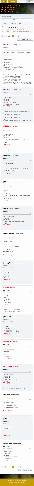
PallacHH (7, 208)
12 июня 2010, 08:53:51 (8, 186)
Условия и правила (17, 480)
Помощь (10, 480)
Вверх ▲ (24, 480)
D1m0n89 (7, 317)
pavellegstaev (9, 233)
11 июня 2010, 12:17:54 (8, 130)
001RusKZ (7, 126)
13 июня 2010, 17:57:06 (8, 237)
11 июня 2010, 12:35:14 (8, 160)
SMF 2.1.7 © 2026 (13, 482)
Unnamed (7, 155)
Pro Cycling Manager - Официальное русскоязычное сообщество (12, 8)
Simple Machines (21, 482)
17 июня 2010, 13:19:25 (8, 346)
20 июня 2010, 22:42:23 (8, 398)
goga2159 (7, 44)
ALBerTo (7, 419)
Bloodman (7, 182)
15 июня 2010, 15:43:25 (8, 292)
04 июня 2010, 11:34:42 (8, 93)
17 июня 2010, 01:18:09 (8, 321)
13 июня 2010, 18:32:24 (8, 267)
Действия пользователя (25, 39)
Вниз (3, 36)
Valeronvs (7, 341)
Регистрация (6, 47)
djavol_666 (8, 443)
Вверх (3, 467)
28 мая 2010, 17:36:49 (8, 48)
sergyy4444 (8, 263)
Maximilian (8, 366)
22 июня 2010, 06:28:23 (8, 423)
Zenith (6, 287)
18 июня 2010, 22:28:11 (8, 371)
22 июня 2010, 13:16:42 (8, 448)
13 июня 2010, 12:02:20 (8, 213)
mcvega (7, 394)
